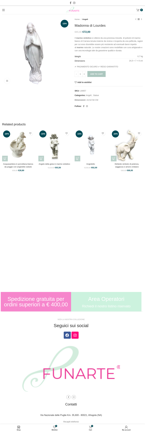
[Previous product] (135, 19)
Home (77, 19)
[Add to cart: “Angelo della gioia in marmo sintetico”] (41, 158)
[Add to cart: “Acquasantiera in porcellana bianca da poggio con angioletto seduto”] (5, 158)
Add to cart (96, 74)
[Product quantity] (80, 74)
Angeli (85, 19)
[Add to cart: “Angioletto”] (77, 158)
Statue (96, 95)
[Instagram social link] (74, 3)
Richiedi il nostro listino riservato (106, 306)
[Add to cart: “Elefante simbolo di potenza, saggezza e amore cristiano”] (114, 158)
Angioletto (90, 164)
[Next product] (141, 19)
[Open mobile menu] (3, 10)
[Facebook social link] (70, 3)
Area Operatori (106, 299)
